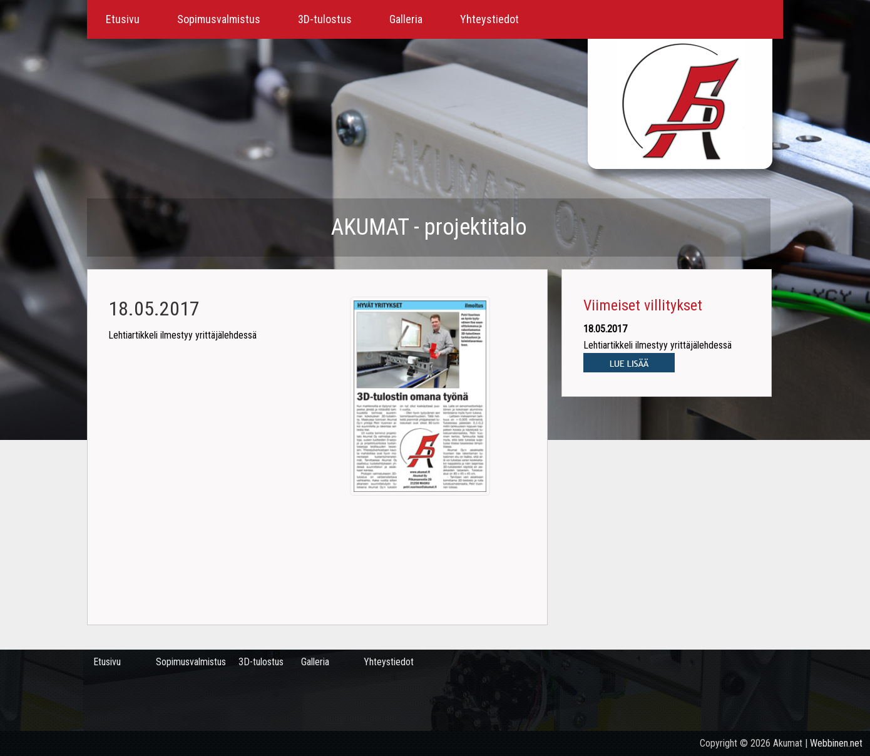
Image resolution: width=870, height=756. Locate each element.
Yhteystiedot (489, 19)
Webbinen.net (836, 743)
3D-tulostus (325, 19)
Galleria (405, 19)
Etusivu (123, 19)
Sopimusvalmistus (218, 19)
